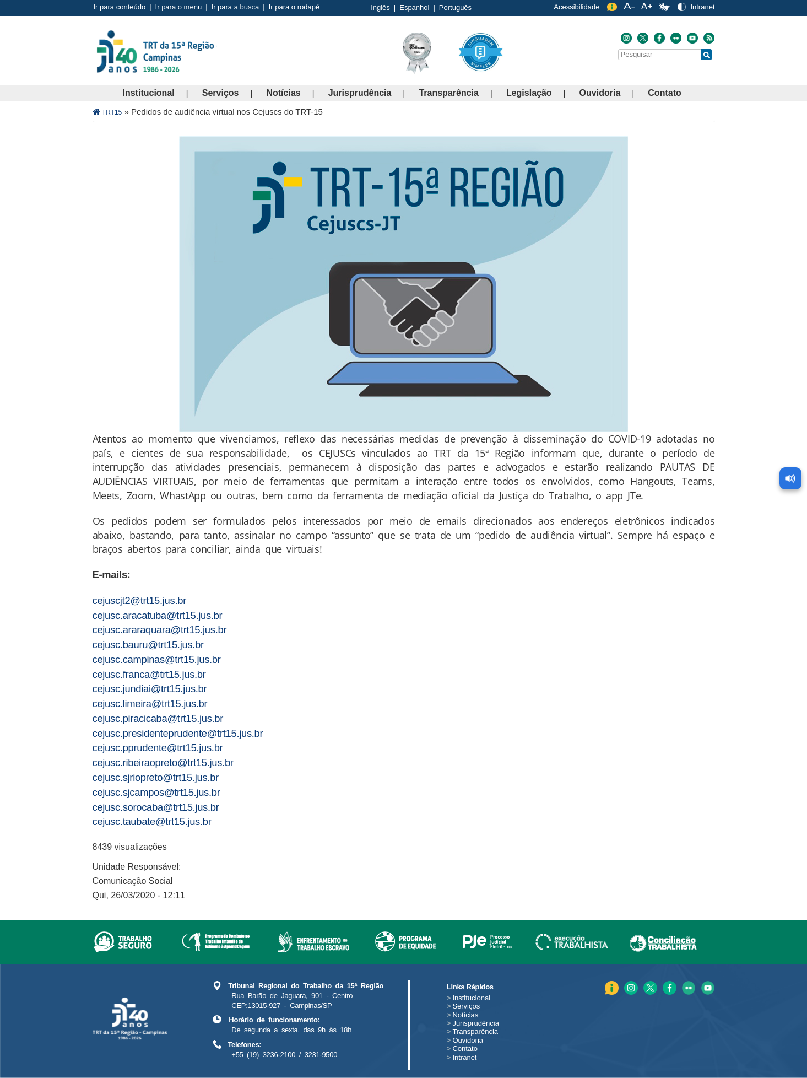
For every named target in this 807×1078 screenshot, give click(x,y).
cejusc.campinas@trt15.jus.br (157, 659)
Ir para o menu (178, 7)
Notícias (283, 93)
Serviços (220, 93)
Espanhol (414, 7)
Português (455, 7)
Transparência (449, 93)
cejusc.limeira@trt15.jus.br (150, 703)
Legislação (529, 93)
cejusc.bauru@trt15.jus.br (148, 644)
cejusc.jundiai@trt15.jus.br (150, 688)
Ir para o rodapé (294, 7)
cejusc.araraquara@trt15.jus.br (160, 629)
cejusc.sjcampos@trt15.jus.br (156, 792)
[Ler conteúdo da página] (790, 474)
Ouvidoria (600, 93)
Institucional (149, 93)
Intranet (702, 7)
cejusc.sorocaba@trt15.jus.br (156, 807)
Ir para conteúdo (120, 7)
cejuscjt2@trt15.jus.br (140, 600)
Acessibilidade (576, 7)
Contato (664, 93)
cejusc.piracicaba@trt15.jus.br (158, 718)
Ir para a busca (235, 7)
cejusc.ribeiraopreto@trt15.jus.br (163, 762)
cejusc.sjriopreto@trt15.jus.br (156, 777)
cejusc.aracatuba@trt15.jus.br (158, 615)
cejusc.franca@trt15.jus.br (149, 674)
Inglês (380, 7)
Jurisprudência (360, 93)
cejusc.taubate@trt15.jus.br (152, 821)
